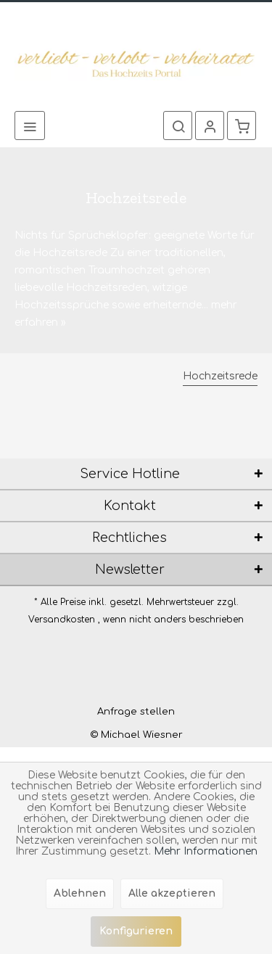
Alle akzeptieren (171, 893)
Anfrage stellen (136, 712)
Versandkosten (61, 619)
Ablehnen (80, 893)
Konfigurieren (136, 931)
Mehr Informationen (205, 851)
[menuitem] (30, 125)
